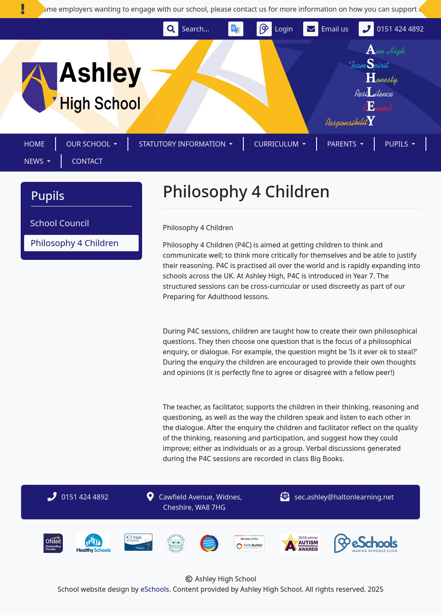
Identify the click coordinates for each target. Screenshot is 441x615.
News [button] (34, 161)
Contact (87, 161)
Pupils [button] (397, 144)
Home (34, 144)
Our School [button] (89, 144)
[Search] (199, 29)
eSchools (154, 589)
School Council (59, 223)
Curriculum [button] (277, 144)
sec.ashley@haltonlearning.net (344, 497)
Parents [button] (342, 144)
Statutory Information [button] (183, 144)
